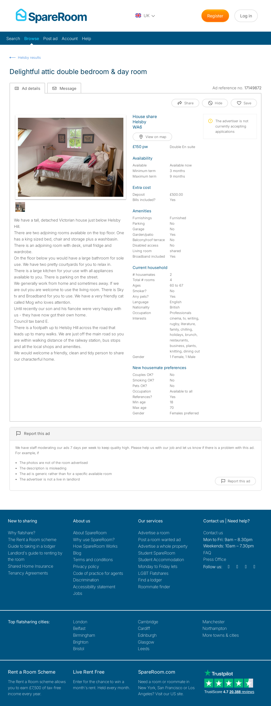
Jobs (77, 593)
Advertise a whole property (163, 546)
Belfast (79, 628)
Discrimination (86, 579)
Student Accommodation (161, 559)
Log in (246, 15)
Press (214, 559)
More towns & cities (220, 635)
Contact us (213, 532)
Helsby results (29, 57)
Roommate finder (154, 586)
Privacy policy (86, 566)
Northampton (214, 628)
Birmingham (84, 635)
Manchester (213, 621)
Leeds (143, 648)
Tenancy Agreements (28, 573)
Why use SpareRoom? (94, 539)
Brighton (80, 642)
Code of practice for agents (98, 573)
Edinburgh (147, 635)
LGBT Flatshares (153, 573)
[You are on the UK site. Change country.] (145, 16)
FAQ (207, 552)
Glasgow (146, 642)
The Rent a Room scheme (32, 539)
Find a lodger (150, 579)
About (90, 532)
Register (215, 15)
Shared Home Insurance (30, 566)
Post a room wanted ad (159, 539)
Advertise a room (154, 532)
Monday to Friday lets (157, 566)
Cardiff (144, 628)
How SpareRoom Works (95, 546)
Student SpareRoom (156, 553)
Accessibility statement (94, 586)
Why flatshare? (21, 532)
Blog (77, 553)
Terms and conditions (93, 559)
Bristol (78, 648)
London (80, 621)
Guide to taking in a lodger (31, 546)
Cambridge (148, 621)
